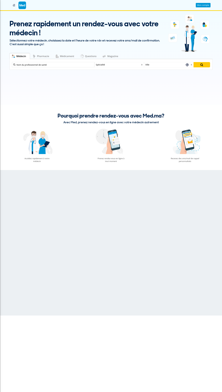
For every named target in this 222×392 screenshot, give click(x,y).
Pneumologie (161, 219)
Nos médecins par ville (124, 362)
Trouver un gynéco (178, 342)
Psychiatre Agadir (121, 355)
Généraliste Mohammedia (125, 342)
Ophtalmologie (93, 193)
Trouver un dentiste (178, 330)
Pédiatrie (90, 219)
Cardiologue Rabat (122, 330)
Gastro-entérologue (165, 201)
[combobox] (119, 64)
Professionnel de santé (69, 330)
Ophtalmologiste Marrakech (126, 348)
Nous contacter (16, 343)
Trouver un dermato (178, 333)
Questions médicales (68, 339)
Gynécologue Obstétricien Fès (127, 345)
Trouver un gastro (177, 336)
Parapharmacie (65, 348)
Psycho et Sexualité (68, 294)
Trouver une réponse (198, 183)
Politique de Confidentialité (22, 349)
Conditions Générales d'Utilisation (25, 346)
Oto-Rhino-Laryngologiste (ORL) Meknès (132, 352)
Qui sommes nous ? (18, 340)
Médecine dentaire (26, 193)
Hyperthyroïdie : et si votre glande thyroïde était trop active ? (137, 299)
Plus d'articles (202, 250)
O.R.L (87, 201)
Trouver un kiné (176, 345)
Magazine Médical (66, 352)
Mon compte (203, 5)
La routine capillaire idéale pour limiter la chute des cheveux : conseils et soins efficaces (32, 299)
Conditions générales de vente (23, 355)
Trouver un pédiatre (178, 355)
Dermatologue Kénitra (124, 336)
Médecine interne (25, 227)
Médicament (64, 336)
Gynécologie (22, 219)
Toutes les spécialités (179, 365)
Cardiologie (21, 201)
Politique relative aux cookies (23, 352)
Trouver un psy (176, 358)
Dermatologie (23, 210)
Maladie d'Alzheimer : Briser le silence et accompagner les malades (190, 299)
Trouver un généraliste (179, 339)
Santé (116, 294)
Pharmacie (63, 333)
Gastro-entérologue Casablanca (128, 339)
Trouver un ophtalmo (179, 348)
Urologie (158, 210)
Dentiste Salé (119, 333)
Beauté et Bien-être (16, 294)
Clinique (62, 342)
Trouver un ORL (176, 352)
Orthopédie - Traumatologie (100, 210)
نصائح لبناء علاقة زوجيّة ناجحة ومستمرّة (90, 299)
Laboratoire (63, 345)
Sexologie (159, 193)
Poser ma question (165, 183)
